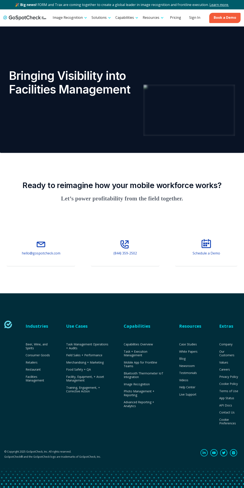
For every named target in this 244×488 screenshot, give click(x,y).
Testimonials (188, 373)
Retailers (32, 362)
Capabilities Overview (138, 344)
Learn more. (219, 4)
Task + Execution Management (135, 353)
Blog (182, 359)
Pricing (175, 17)
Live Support (187, 394)
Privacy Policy (228, 377)
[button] (70, 17)
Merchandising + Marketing (85, 362)
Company (225, 344)
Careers (224, 369)
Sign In (194, 17)
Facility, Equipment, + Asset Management (85, 378)
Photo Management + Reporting (139, 393)
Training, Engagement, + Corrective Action (83, 389)
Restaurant (33, 369)
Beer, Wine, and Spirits (37, 346)
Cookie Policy (228, 384)
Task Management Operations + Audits (87, 346)
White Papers (188, 352)
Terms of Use (228, 391)
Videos (183, 380)
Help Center (187, 387)
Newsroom (187, 366)
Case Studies (188, 344)
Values (223, 362)
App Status (226, 398)
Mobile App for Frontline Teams (140, 364)
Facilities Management (35, 378)
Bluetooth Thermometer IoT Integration (143, 375)
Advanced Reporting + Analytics (139, 404)
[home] (24, 18)
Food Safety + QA (78, 369)
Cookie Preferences (227, 421)
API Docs (225, 405)
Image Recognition (137, 384)
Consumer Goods (38, 355)
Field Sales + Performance (84, 355)
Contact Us (227, 412)
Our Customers (226, 353)
